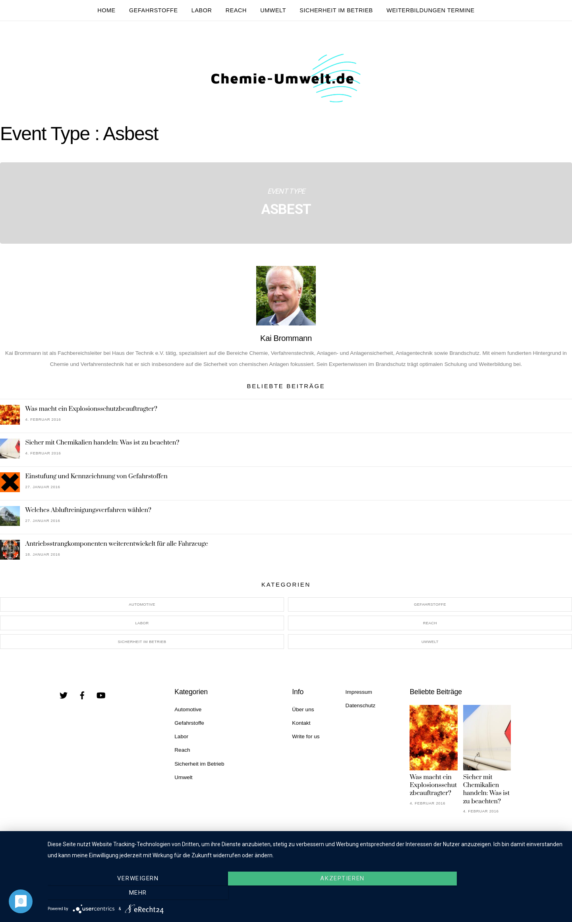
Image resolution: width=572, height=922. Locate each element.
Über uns (303, 711)
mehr (486, 893)
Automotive (142, 606)
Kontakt (301, 725)
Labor (201, 10)
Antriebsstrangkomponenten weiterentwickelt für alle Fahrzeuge (116, 546)
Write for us (305, 739)
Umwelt (273, 10)
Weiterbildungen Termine (430, 10)
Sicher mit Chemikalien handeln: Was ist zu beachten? (102, 444)
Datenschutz (361, 707)
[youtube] (101, 697)
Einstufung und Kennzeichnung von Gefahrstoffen (96, 478)
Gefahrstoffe (153, 10)
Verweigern (125, 893)
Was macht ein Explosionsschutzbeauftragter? (91, 411)
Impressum (359, 694)
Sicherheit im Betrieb (336, 10)
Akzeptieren (306, 893)
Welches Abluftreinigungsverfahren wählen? (88, 512)
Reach (236, 10)
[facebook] (82, 697)
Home (106, 10)
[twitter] (64, 697)
